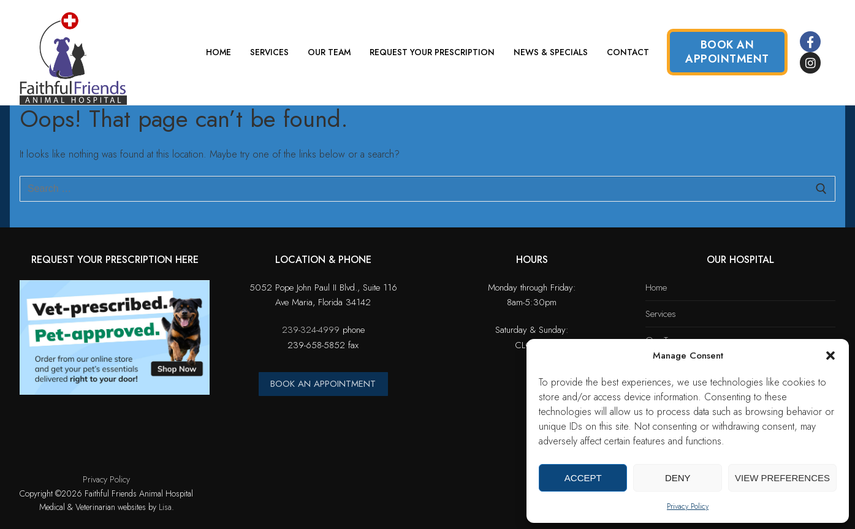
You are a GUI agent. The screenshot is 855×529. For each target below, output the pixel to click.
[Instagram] (810, 62)
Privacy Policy (688, 506)
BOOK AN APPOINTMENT (323, 383)
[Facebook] (810, 41)
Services (660, 314)
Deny (678, 478)
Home (656, 287)
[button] (830, 355)
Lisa (165, 507)
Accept (583, 478)
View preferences (782, 478)
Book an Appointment (727, 52)
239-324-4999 (311, 330)
